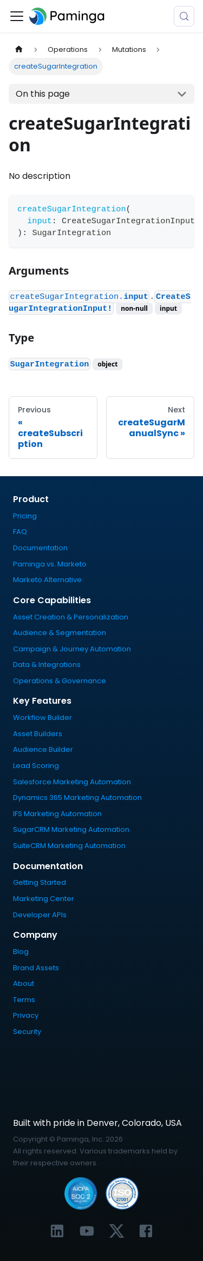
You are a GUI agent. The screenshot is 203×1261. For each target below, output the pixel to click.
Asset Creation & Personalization (70, 617)
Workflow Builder (42, 717)
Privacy (25, 1015)
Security (27, 1031)
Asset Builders (37, 734)
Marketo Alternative (47, 580)
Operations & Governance (59, 681)
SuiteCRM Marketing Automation (69, 845)
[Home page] (19, 49)
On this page (43, 94)
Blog (21, 951)
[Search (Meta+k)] (184, 16)
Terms (24, 1000)
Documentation (40, 548)
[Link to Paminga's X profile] (116, 1231)
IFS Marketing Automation (57, 814)
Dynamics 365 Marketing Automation (77, 797)
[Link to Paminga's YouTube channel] (87, 1231)
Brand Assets (36, 968)
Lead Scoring (36, 765)
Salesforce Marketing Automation (72, 782)
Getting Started (39, 882)
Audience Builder (43, 749)
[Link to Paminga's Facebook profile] (146, 1231)
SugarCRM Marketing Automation (71, 829)
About (23, 983)
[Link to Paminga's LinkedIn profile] (57, 1231)
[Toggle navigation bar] (17, 16)
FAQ (20, 531)
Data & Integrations (47, 664)
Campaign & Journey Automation (72, 649)
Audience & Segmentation (59, 633)
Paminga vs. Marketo (50, 564)
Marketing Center (43, 898)
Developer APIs (40, 915)
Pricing (25, 516)
